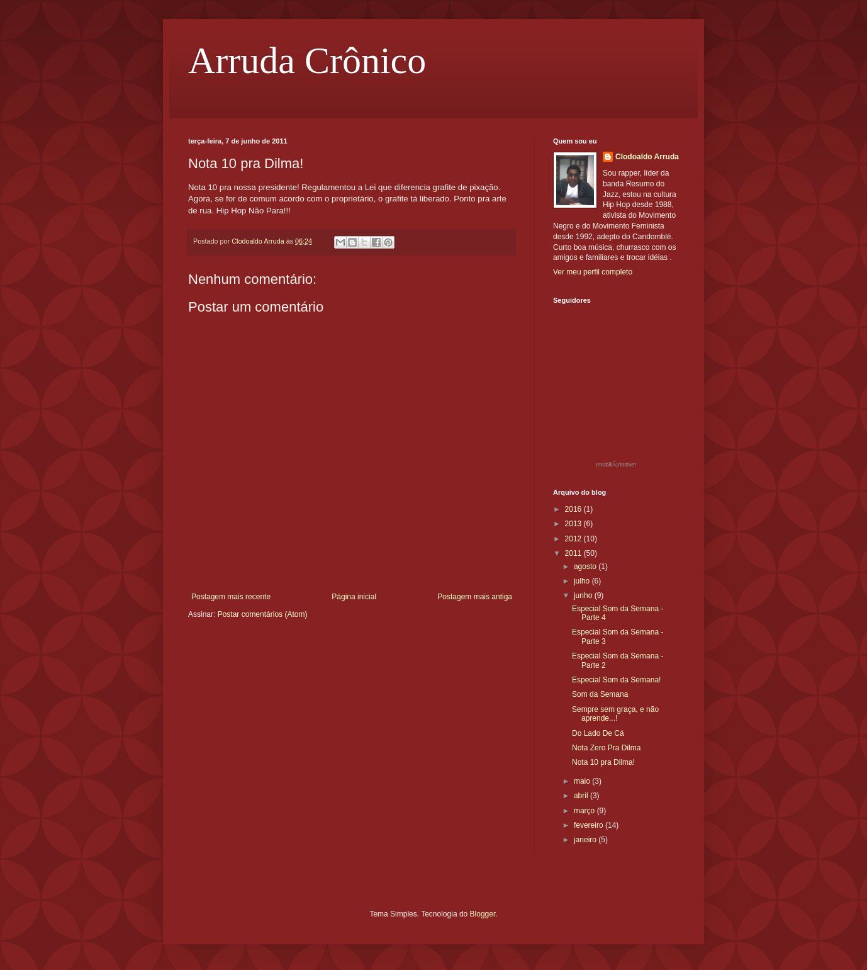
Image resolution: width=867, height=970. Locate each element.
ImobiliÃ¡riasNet (616, 464)
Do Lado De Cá (598, 733)
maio (583, 781)
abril (582, 795)
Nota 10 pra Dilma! (603, 762)
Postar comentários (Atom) (263, 614)
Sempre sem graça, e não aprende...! (615, 714)
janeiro (586, 839)
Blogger (483, 914)
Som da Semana (600, 694)
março (585, 810)
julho (583, 581)
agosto (586, 566)
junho (584, 595)
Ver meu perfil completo (592, 272)
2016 (574, 509)
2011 (574, 553)
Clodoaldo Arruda (647, 156)
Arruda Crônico (307, 60)
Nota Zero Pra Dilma (606, 747)
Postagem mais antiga (474, 596)
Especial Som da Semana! (616, 679)
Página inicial (354, 596)
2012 (574, 538)
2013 (574, 523)
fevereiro (589, 825)
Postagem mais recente (231, 596)
